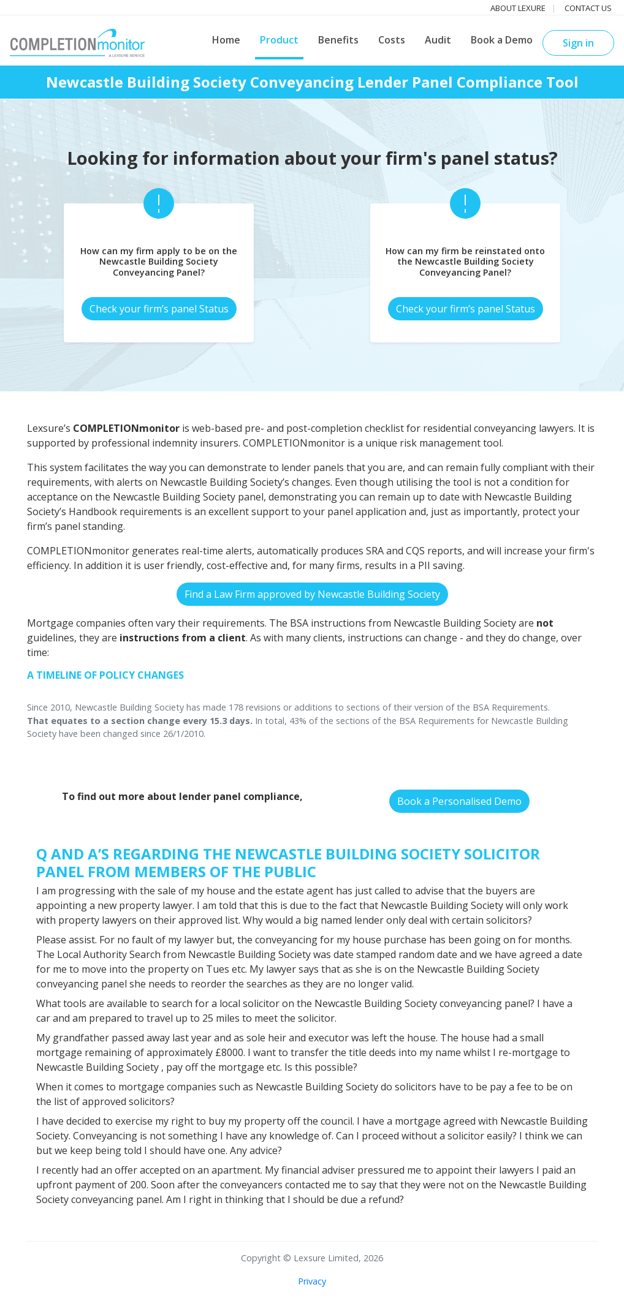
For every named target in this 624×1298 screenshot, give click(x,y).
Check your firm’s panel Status (159, 308)
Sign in (578, 43)
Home (226, 40)
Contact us (588, 7)
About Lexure (518, 7)
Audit (438, 40)
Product (279, 40)
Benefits (338, 40)
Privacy (312, 1281)
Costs (391, 40)
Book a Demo (502, 40)
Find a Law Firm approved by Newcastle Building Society (312, 594)
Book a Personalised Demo (459, 801)
